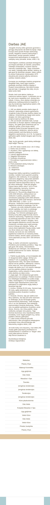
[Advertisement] (25, 18)
